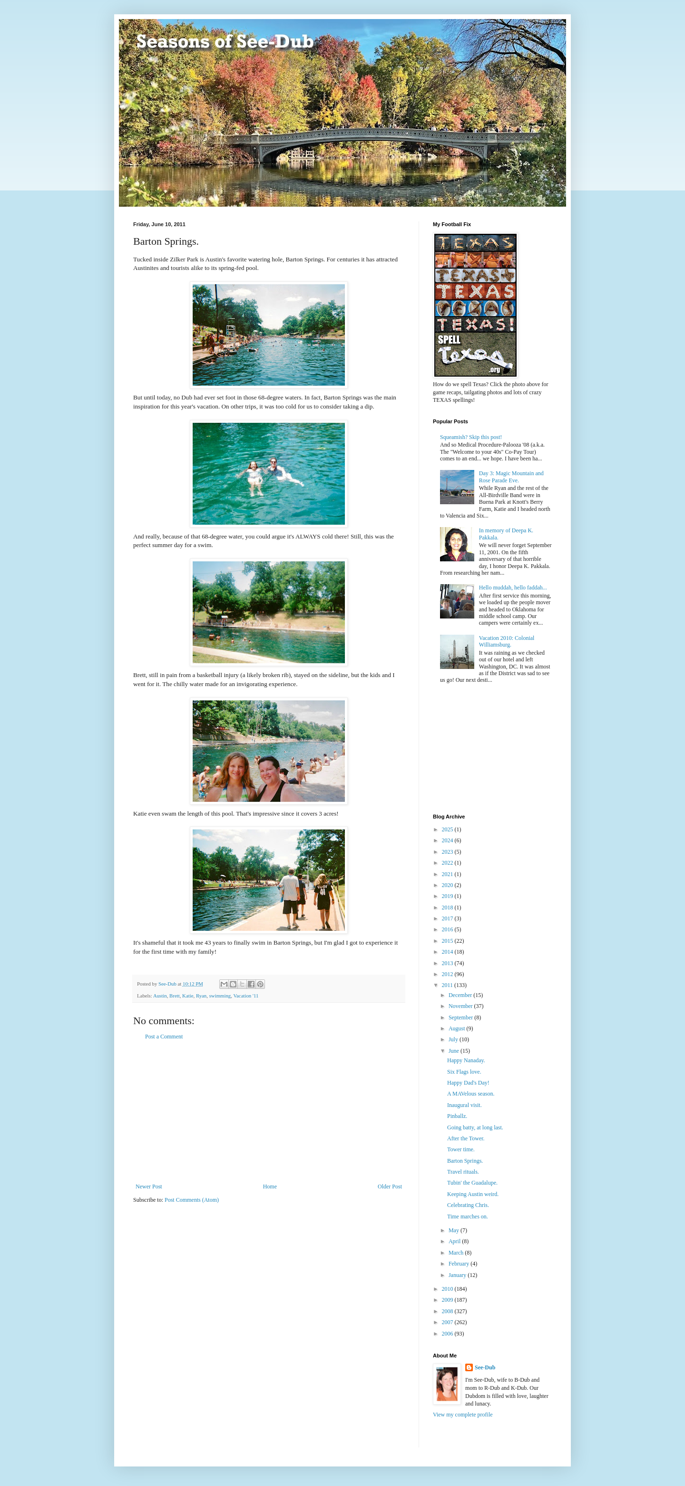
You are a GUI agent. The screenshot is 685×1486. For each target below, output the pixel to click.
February (459, 1263)
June (454, 1050)
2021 (448, 874)
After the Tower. (466, 1138)
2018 (448, 907)
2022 (448, 862)
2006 (448, 1333)
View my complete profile (463, 1414)
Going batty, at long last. (475, 1127)
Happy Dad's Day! (468, 1082)
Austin (160, 995)
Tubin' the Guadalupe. (472, 1182)
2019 (448, 896)
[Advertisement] (268, 1111)
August (458, 1028)
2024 (448, 840)
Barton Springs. (465, 1160)
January (458, 1275)
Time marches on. (467, 1216)
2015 (448, 940)
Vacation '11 (245, 995)
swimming (220, 995)
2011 (448, 985)
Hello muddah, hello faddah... (513, 587)
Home (270, 1186)
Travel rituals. (463, 1171)
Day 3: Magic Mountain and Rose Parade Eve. (511, 476)
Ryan (201, 995)
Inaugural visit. (464, 1105)
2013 (448, 963)
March (457, 1252)
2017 (448, 918)
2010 (448, 1289)
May (454, 1230)
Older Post (390, 1186)
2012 (448, 974)
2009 (448, 1300)
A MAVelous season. (470, 1093)
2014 (448, 951)
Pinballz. (457, 1116)
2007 (448, 1322)
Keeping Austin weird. (473, 1194)
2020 (448, 885)
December (461, 995)
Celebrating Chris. (468, 1205)
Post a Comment (164, 1036)
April (455, 1241)
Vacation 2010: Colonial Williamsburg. (507, 641)
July (454, 1039)
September (461, 1017)
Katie (187, 995)
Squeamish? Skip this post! (471, 437)
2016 (448, 929)
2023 (448, 851)
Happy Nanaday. (466, 1060)
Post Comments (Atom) (192, 1200)
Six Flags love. (464, 1071)
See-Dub (485, 1367)
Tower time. (461, 1149)
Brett (174, 995)
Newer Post (149, 1186)
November (461, 1006)
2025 (448, 829)
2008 (448, 1311)
